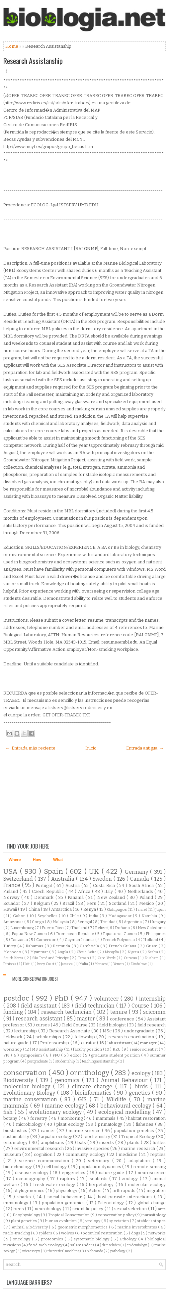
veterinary (100, 1160)
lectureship (26, 1030)
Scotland (118, 903)
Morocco (12, 952)
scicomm (154, 1012)
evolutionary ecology (56, 1112)
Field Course (75, 1024)
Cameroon (46, 939)
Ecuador (12, 903)
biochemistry (97, 1136)
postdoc (17, 998)
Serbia (153, 952)
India (94, 915)
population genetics (134, 1130)
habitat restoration (147, 1118)
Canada (140, 879)
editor (76, 1055)
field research (151, 1024)
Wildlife (118, 1099)
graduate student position (116, 1055)
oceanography (31, 1178)
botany (11, 1118)
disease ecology (32, 1172)
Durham (152, 958)
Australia (63, 879)
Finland (11, 891)
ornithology (90, 1073)
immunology (16, 1202)
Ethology (129, 1239)
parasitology (154, 1215)
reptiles (158, 1154)
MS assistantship (48, 1049)
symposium (31, 1055)
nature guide (16, 1042)
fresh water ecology (55, 1184)
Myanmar (39, 952)
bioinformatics (94, 1093)
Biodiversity (19, 1080)
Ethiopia (10, 964)
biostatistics (16, 1130)
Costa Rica (104, 885)
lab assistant (119, 1043)
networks (157, 1233)
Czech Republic (48, 891)
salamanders (82, 1245)
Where (15, 859)
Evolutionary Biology (30, 1093)
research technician (67, 1012)
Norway (12, 897)
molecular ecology (147, 1184)
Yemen (119, 964)
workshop (13, 1049)
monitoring (72, 1118)
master (86, 1018)
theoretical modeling (63, 1251)
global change (151, 1202)
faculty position (88, 1049)
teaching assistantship (100, 1061)
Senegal (85, 921)
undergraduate (140, 1030)
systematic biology (92, 1239)
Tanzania (20, 939)
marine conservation (31, 1099)
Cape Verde (107, 958)
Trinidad (108, 921)
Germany (137, 872)
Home (12, 46)
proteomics (52, 1239)
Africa (85, 891)
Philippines (156, 933)
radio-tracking (17, 1233)
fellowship (85, 1036)
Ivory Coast (46, 964)
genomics (68, 1080)
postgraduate (37, 1061)
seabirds (99, 1178)
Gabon (20, 915)
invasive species (92, 1148)
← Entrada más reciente (30, 748)
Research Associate (70, 1030)
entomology (16, 1142)
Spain (54, 871)
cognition (44, 1154)
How (37, 859)
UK (95, 871)
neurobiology (48, 1208)
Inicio (91, 748)
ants (162, 1209)
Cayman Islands (80, 939)
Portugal (44, 885)
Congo (38, 921)
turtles (159, 1142)
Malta (84, 964)
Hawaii (10, 909)
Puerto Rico (53, 927)
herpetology (102, 1184)
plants (134, 1142)
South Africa (142, 885)
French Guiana (123, 946)
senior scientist (144, 1049)
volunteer (107, 999)
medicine (129, 1154)
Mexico (147, 903)
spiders (46, 1233)
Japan (160, 909)
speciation (119, 1221)
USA (11, 871)
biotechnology (18, 1166)
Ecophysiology (27, 1215)
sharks (25, 1196)
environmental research (39, 1148)
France (12, 885)
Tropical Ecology (138, 1136)
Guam (152, 946)
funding (14, 1012)
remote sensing (149, 1166)
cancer (48, 1130)
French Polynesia (119, 939)
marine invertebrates (138, 1227)
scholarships (49, 1036)
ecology (141, 1073)
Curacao (131, 958)
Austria (73, 885)
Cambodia (90, 946)
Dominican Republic (75, 933)
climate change (93, 1086)
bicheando (95, 1251)
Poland (147, 897)
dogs (136, 1233)
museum (12, 1154)
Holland (151, 939)
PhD (62, 998)
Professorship (55, 1042)
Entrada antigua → (145, 748)
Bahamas (35, 946)
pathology (118, 1251)
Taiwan (84, 958)
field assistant (39, 1006)
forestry (39, 1118)
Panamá (76, 897)
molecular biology (28, 1086)
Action (96, 1190)
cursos (43, 1024)
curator (89, 1042)
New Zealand (112, 897)
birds (142, 1086)
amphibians (53, 1142)
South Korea (13, 958)
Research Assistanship (33, 60)
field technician (95, 1006)
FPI (7, 1055)
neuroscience (151, 1172)
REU (117, 1049)
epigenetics (74, 1172)
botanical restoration (103, 1233)
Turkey (10, 946)
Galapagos (117, 909)
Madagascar (120, 915)
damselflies (111, 1245)
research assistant (39, 1018)
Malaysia (61, 921)
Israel (141, 909)
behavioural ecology (126, 1106)
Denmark (44, 897)
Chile (74, 915)
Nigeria (134, 952)
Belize (101, 927)
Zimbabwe (138, 964)
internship (152, 999)
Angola (63, 952)
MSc (108, 1030)
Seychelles (48, 915)
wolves (68, 1233)
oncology (22, 1239)
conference (122, 1018)
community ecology (86, 1154)
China (35, 909)
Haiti (27, 964)
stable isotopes (151, 1221)
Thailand (79, 927)
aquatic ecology (57, 1136)
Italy (109, 891)
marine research (138, 1148)
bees (19, 1208)
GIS (84, 1099)
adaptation (140, 1160)
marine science (85, 1130)
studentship (65, 1061)
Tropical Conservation (69, 1215)
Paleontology (112, 1202)
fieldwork (13, 1036)
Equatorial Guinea (120, 933)
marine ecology (65, 1106)
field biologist (113, 1024)
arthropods (124, 1190)
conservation (25, 1073)
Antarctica (62, 909)
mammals (106, 1118)
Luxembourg (22, 927)
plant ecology (70, 1124)
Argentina (133, 921)
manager (148, 1043)
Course (141, 1006)
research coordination (132, 1036)
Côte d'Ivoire (87, 952)
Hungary (158, 921)
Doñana (122, 927)
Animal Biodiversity (30, 1227)
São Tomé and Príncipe (51, 958)
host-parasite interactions (126, 1196)
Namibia (149, 915)
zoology (130, 1178)
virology (93, 1221)
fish (9, 1112)
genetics (140, 1093)
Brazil (68, 903)
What (58, 859)
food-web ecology (46, 1245)
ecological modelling (125, 1112)
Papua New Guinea (30, 933)
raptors (68, 1178)
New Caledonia (152, 927)
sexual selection (131, 1208)
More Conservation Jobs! (35, 978)
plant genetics (24, 1221)
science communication (45, 1160)
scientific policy (88, 1208)
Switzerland (19, 879)
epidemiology (137, 1245)
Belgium (42, 903)
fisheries (145, 1124)
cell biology (56, 1166)
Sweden (103, 879)
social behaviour (65, 1196)
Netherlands (141, 891)
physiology (67, 1190)
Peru (92, 903)
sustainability (16, 1136)
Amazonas (13, 921)
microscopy (31, 1251)
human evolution (61, 1221)
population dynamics (100, 1166)
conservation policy (116, 1215)
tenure (119, 1012)
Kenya (90, 909)
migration (156, 1190)
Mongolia (112, 952)
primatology (111, 1124)
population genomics (64, 1202)
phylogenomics (29, 1190)
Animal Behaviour (125, 1080)
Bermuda (62, 946)
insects (107, 1142)
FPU (56, 1055)
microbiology (30, 1124)
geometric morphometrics (83, 1227)
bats (82, 1142)
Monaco (101, 964)
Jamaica (67, 964)
